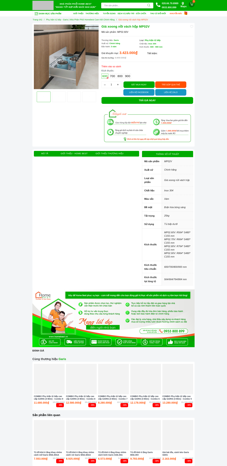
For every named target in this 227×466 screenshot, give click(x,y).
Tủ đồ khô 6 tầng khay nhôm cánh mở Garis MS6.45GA (48, 453)
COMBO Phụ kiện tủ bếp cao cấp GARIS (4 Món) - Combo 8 (80, 397)
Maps (184, 5)
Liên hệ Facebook (139, 92)
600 (105, 76)
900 (127, 76)
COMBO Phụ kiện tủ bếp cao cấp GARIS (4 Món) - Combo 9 (48, 397)
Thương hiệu (93, 13)
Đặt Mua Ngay (139, 84)
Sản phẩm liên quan (46, 415)
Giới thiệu (78, 13)
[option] (66, 56)
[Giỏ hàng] (192, 4)
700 (112, 76)
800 (120, 76)
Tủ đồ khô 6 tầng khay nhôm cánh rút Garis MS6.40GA (80, 453)
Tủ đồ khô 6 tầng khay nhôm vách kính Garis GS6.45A (112, 453)
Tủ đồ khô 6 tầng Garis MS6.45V (141, 453)
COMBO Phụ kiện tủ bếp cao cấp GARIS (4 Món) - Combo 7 (112, 397)
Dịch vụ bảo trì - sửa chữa (133, 13)
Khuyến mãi (177, 13)
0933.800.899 (169, 7)
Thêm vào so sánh (111, 66)
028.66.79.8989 (170, 3)
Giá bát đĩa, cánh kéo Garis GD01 (175, 453)
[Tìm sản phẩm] (122, 5)
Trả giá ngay (147, 100)
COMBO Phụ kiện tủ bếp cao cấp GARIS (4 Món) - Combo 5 (177, 397)
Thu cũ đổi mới (159, 13)
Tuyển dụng (109, 13)
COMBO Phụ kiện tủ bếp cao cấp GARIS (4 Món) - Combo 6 (145, 397)
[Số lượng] (111, 84)
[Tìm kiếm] (148, 5)
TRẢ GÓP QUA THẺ (171, 84)
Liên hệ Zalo (171, 92)
